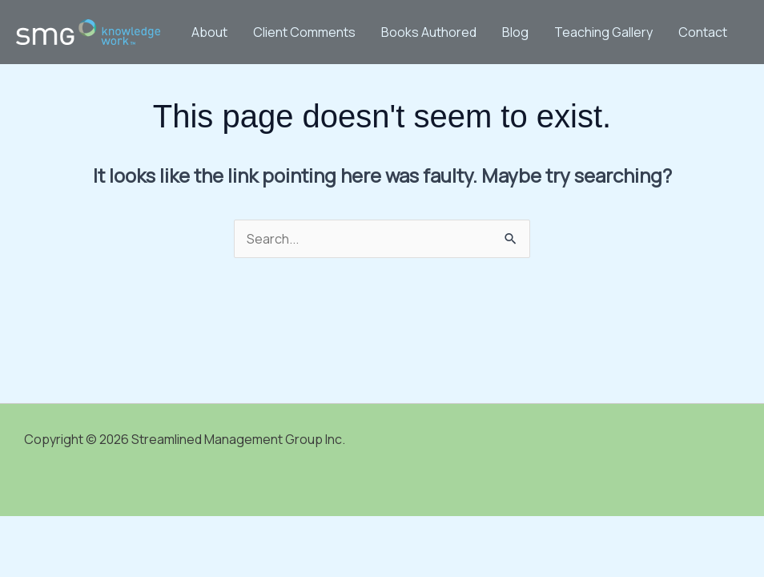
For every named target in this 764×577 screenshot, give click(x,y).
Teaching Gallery (603, 32)
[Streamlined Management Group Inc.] (88, 30)
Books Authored (428, 32)
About (209, 32)
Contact (702, 32)
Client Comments (304, 32)
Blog (515, 32)
